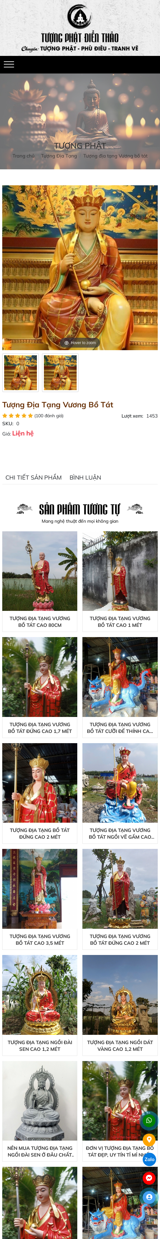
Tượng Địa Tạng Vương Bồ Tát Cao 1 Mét (120, 621)
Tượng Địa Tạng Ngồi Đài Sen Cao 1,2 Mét (40, 1045)
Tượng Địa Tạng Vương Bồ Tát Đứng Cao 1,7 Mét (40, 727)
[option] (20, 372)
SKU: (7, 423)
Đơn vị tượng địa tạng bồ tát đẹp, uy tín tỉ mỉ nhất (120, 1151)
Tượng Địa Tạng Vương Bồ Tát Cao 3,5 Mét (40, 939)
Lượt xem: (132, 416)
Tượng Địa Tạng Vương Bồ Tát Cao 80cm (40, 621)
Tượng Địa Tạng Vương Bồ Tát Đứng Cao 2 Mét (120, 939)
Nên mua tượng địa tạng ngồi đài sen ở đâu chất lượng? (39, 1151)
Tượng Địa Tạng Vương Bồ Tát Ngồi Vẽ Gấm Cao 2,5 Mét (120, 833)
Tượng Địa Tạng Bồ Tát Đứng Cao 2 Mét (40, 833)
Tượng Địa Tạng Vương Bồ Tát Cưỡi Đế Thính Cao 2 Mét (120, 728)
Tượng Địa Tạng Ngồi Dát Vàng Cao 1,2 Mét (120, 1045)
